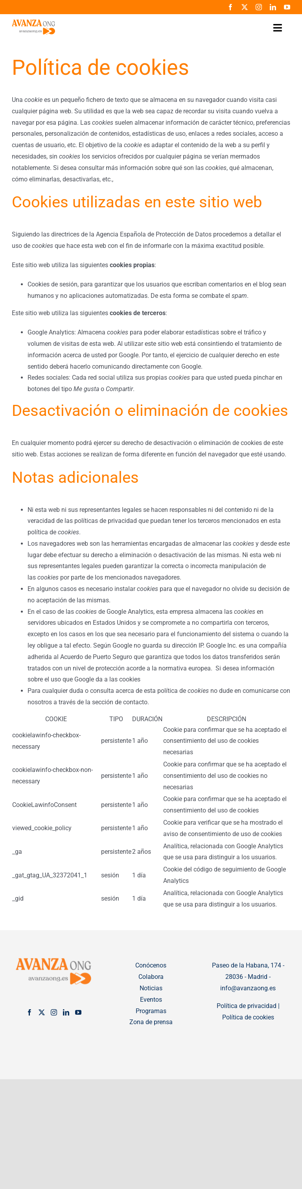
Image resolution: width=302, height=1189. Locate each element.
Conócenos (150, 965)
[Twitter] (42, 1012)
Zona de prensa (151, 1022)
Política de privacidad (246, 1006)
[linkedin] (273, 7)
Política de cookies (248, 1017)
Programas (151, 1011)
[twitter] (244, 7)
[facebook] (230, 7)
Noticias (151, 988)
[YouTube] (78, 1012)
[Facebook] (29, 1012)
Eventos (151, 999)
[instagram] (259, 7)
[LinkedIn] (66, 1012)
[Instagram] (54, 1012)
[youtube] (287, 7)
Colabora (151, 976)
